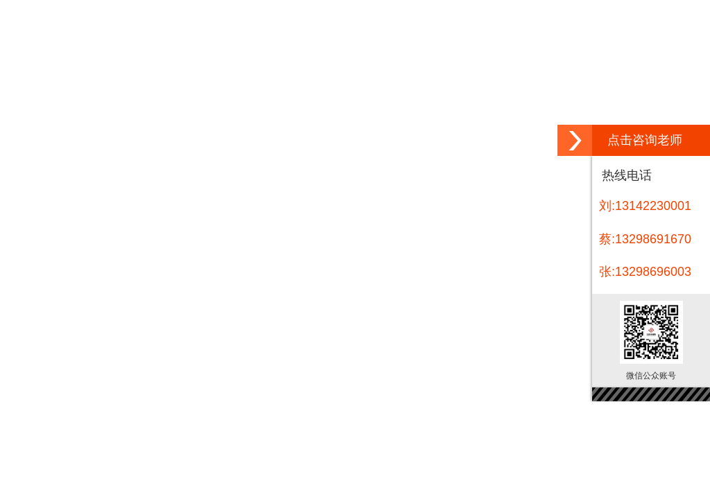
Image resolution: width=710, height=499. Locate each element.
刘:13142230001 (645, 206)
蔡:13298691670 (645, 239)
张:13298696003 (645, 272)
